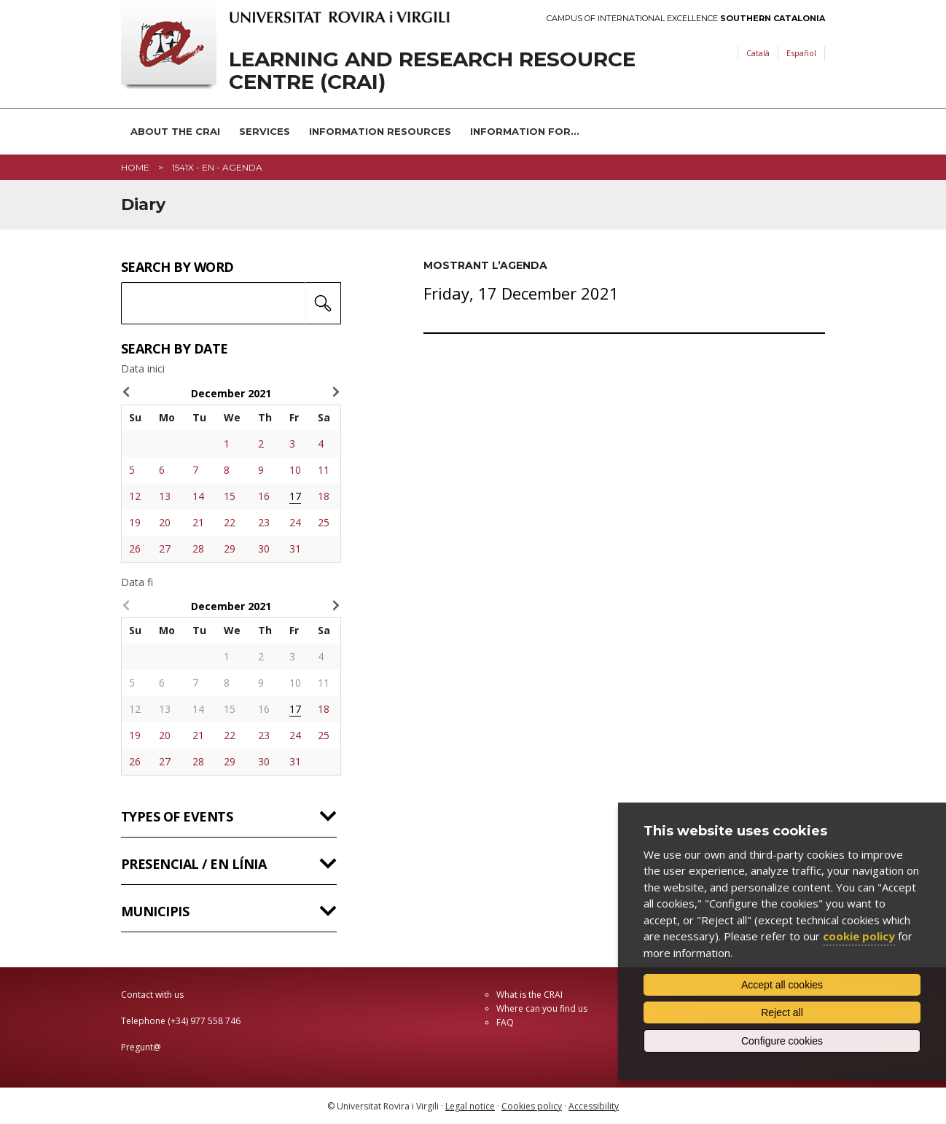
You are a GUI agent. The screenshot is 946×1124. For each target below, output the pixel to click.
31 (295, 548)
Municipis (155, 911)
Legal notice (470, 1106)
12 (135, 496)
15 (229, 496)
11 (323, 470)
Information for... (524, 131)
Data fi (137, 582)
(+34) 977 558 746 (204, 1021)
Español (801, 52)
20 (165, 522)
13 (165, 496)
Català (758, 52)
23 (264, 522)
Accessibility (593, 1106)
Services (264, 131)
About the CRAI (175, 131)
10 (295, 470)
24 (295, 522)
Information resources (380, 131)
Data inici (143, 369)
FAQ (505, 1022)
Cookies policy (531, 1106)
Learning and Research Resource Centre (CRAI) (432, 70)
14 (198, 496)
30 (264, 548)
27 (165, 548)
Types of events (176, 816)
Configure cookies (782, 1041)
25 (323, 522)
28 (198, 548)
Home (135, 167)
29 (229, 548)
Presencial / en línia (193, 864)
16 (264, 496)
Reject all (782, 1012)
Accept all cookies (782, 985)
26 (135, 548)
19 (135, 522)
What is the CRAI (529, 994)
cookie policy (859, 936)
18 (323, 496)
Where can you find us (541, 1008)
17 (295, 496)
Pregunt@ (141, 1047)
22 (229, 522)
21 (198, 522)
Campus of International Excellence (686, 19)
